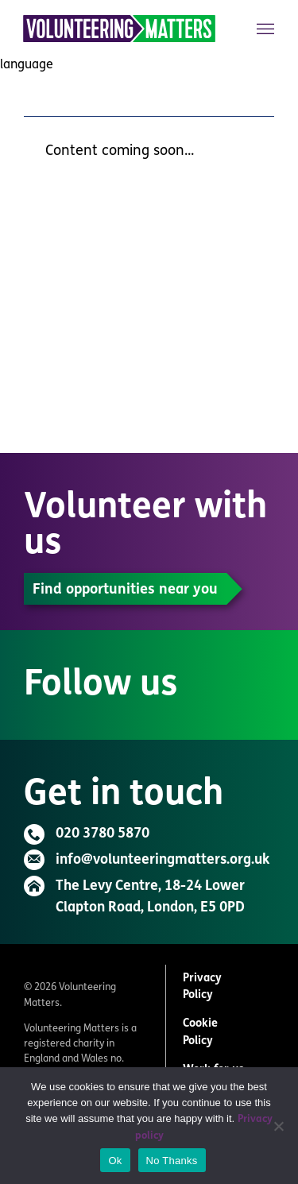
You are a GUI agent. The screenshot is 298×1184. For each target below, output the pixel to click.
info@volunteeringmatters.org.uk (162, 860)
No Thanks (172, 1161)
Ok (115, 1161)
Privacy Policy (202, 987)
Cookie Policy (200, 1032)
